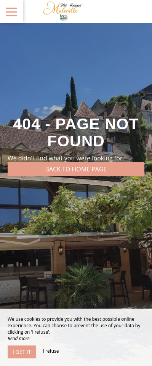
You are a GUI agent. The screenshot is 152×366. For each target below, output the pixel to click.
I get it (22, 351)
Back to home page (76, 169)
